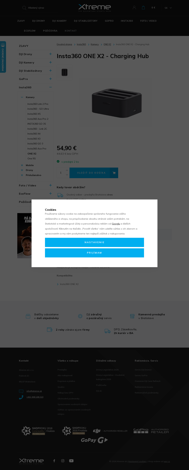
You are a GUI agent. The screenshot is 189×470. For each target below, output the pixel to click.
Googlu (116, 223)
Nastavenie (95, 242)
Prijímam (94, 252)
